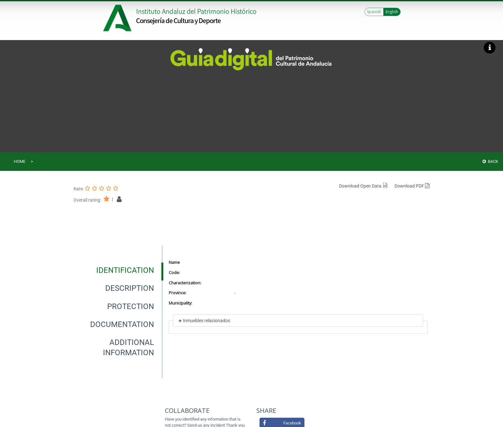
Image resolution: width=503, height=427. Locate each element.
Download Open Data (363, 185)
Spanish (374, 11)
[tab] (125, 270)
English (392, 11)
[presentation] (118, 270)
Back (490, 161)
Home (19, 161)
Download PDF (412, 185)
